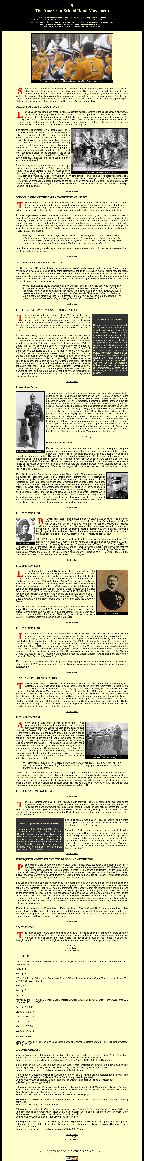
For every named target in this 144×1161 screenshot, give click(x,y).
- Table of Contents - (72, 950)
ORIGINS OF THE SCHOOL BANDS (37, 106)
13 (82, 848)
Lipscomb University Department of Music (90, 1152)
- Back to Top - (72, 191)
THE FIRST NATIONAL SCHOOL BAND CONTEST (46, 309)
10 (28, 667)
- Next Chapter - (72, 948)
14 (82, 877)
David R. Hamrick (90, 1150)
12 (87, 785)
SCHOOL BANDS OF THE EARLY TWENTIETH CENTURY (51, 197)
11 (72, 706)
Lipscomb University (64, 1152)
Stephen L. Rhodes (68, 1150)
